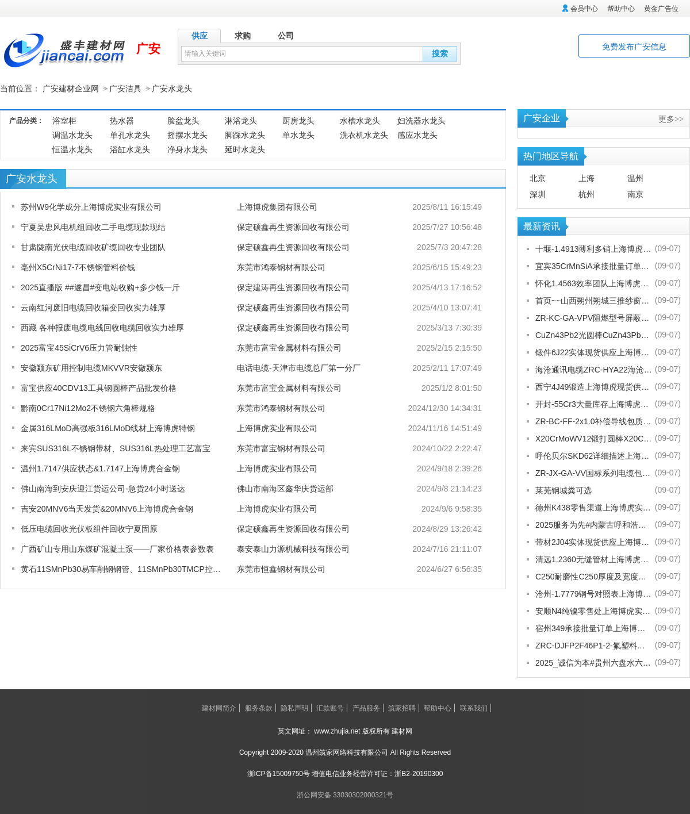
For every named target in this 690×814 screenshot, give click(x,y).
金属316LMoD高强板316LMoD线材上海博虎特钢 (108, 427)
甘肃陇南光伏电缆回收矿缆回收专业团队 (93, 246)
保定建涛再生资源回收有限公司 (293, 286)
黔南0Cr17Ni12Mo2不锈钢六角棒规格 (88, 407)
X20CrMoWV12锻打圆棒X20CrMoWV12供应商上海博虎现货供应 (593, 438)
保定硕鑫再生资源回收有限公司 (293, 226)
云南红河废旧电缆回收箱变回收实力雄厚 (93, 307)
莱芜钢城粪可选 (563, 489)
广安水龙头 (172, 88)
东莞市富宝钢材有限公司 (281, 447)
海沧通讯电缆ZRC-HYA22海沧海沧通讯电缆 (593, 369)
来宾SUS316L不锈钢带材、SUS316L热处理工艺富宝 (115, 447)
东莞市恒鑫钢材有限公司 (281, 568)
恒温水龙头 (72, 148)
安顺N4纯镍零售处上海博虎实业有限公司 (593, 610)
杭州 (586, 193)
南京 (635, 193)
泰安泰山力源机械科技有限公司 (293, 548)
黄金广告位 (661, 9)
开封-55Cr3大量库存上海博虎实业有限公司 (593, 403)
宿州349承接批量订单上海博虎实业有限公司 (593, 627)
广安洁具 (125, 88)
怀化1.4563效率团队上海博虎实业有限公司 (593, 282)
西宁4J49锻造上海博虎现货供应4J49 (593, 386)
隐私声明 (294, 708)
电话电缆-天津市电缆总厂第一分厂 (299, 367)
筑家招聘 (402, 708)
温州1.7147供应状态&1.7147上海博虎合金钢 (100, 468)
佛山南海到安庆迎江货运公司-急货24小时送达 (103, 488)
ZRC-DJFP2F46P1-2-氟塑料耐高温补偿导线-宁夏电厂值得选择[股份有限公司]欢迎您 (593, 645)
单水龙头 (298, 134)
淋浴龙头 (241, 120)
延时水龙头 (245, 148)
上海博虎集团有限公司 (277, 206)
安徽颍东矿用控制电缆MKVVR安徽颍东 (91, 367)
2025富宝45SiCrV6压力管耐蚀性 (79, 347)
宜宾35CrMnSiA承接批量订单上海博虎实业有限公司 (593, 265)
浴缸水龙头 (130, 148)
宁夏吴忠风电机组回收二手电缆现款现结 (93, 226)
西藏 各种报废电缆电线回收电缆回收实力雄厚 (102, 327)
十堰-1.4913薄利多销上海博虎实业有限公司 (593, 248)
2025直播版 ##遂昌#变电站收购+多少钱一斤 (100, 286)
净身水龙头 (187, 148)
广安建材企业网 (71, 88)
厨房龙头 (298, 120)
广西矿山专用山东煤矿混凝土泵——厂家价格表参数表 (117, 548)
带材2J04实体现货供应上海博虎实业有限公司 (593, 541)
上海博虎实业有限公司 (277, 427)
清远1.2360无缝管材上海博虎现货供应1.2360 (593, 558)
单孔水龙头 (130, 134)
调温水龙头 (72, 134)
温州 (635, 177)
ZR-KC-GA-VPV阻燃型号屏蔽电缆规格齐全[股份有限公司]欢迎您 (593, 317)
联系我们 (474, 708)
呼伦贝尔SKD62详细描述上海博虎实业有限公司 (593, 455)
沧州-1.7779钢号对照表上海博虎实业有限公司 (593, 593)
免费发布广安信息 (634, 46)
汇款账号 (330, 708)
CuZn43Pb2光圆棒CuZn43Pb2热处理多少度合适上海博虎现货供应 (593, 334)
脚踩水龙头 (245, 134)
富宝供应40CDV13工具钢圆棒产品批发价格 (99, 387)
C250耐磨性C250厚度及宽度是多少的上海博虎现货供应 (593, 576)
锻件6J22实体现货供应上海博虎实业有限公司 (593, 351)
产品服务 (366, 708)
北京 (538, 177)
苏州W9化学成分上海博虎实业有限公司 (91, 206)
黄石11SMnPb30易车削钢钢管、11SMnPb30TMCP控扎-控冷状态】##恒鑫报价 (163, 568)
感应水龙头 (417, 134)
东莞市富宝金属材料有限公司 (289, 347)
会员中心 (584, 9)
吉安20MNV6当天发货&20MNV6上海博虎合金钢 (107, 508)
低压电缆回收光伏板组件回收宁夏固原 (89, 528)
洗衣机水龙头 (364, 134)
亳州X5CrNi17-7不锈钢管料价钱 (78, 266)
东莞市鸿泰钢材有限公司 (281, 266)
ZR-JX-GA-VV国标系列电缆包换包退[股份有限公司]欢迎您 (593, 472)
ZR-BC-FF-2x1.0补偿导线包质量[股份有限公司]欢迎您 (593, 420)
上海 (586, 177)
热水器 (122, 120)
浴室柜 (64, 120)
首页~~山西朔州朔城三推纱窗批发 (593, 300)
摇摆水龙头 (187, 134)
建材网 (402, 731)
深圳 (538, 193)
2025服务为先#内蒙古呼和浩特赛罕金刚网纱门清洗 (593, 524)
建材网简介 (219, 708)
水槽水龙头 (360, 120)
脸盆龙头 (183, 120)
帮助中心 (621, 9)
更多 (671, 118)
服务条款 (259, 708)
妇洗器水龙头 (421, 120)
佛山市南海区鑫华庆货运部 (285, 488)
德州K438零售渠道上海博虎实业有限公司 (593, 507)
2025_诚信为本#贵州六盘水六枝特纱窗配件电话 (593, 662)
